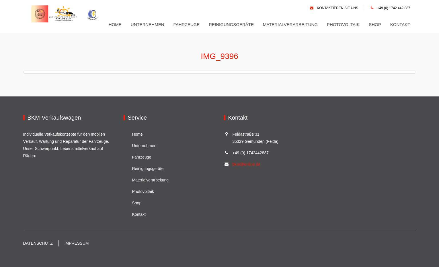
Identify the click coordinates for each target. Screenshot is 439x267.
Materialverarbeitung (290, 24)
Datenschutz (38, 243)
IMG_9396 (219, 56)
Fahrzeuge (186, 24)
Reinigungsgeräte (231, 24)
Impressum (77, 243)
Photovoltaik (343, 24)
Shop (375, 24)
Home (115, 24)
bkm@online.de (247, 164)
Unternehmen (147, 24)
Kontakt (400, 24)
